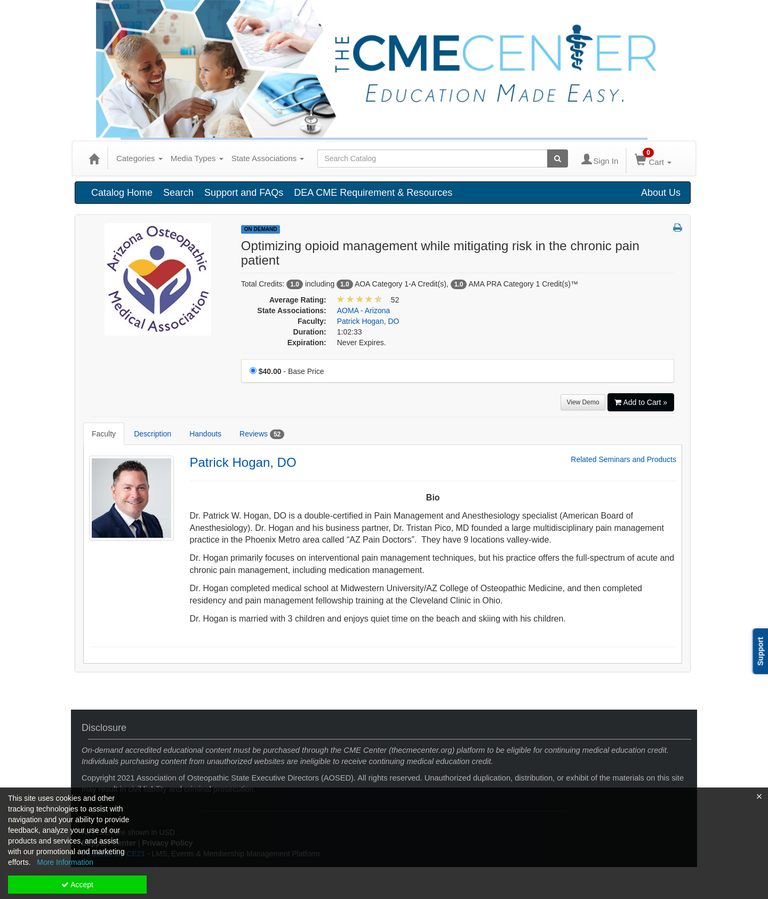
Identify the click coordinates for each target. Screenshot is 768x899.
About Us (661, 192)
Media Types (197, 158)
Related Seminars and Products (623, 460)
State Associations (268, 158)
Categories (139, 158)
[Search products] (557, 158)
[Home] (94, 158)
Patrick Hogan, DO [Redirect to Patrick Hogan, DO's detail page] (243, 462)
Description (152, 433)
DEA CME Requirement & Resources (373, 192)
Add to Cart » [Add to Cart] (641, 402)
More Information (65, 862)
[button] (677, 228)
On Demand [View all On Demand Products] (260, 229)
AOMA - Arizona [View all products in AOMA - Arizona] (363, 310)
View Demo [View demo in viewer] (582, 402)
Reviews (261, 434)
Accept (77, 884)
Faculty (104, 433)
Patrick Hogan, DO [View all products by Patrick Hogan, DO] (368, 321)
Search (178, 192)
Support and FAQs (243, 192)
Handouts (205, 433)
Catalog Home (122, 192)
